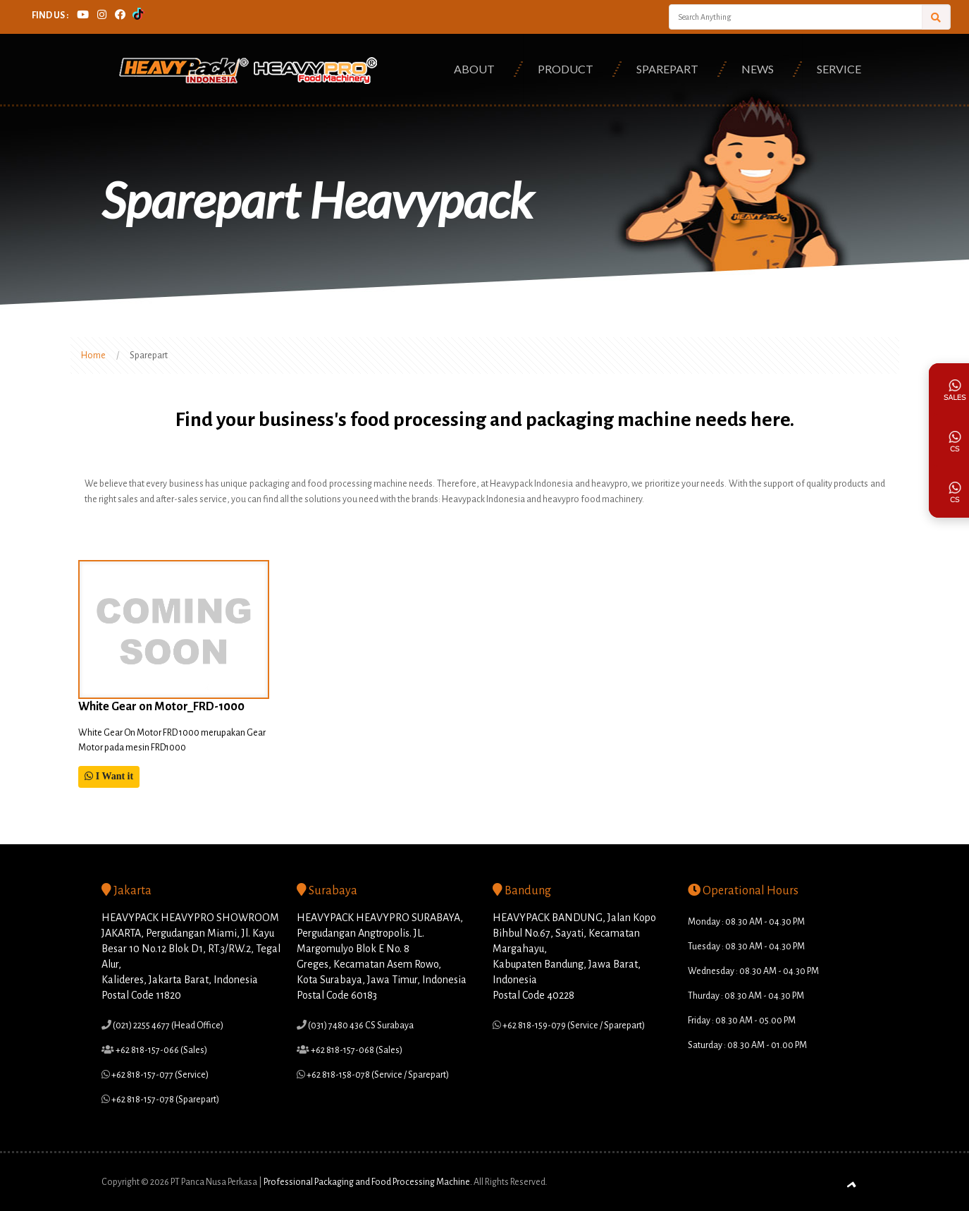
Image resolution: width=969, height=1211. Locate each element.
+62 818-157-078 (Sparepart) (164, 1099)
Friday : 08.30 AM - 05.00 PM (742, 1021)
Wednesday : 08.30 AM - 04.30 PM (753, 971)
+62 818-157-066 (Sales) (160, 1050)
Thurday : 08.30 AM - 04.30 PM (746, 996)
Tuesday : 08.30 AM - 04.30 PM (746, 946)
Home (93, 355)
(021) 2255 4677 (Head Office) (167, 1025)
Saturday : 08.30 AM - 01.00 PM (747, 1045)
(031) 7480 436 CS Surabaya (360, 1025)
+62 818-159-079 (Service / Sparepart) (573, 1025)
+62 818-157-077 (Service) (159, 1075)
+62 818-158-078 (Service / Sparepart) (377, 1075)
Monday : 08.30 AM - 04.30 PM (746, 922)
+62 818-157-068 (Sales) (355, 1050)
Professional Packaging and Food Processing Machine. (368, 1182)
